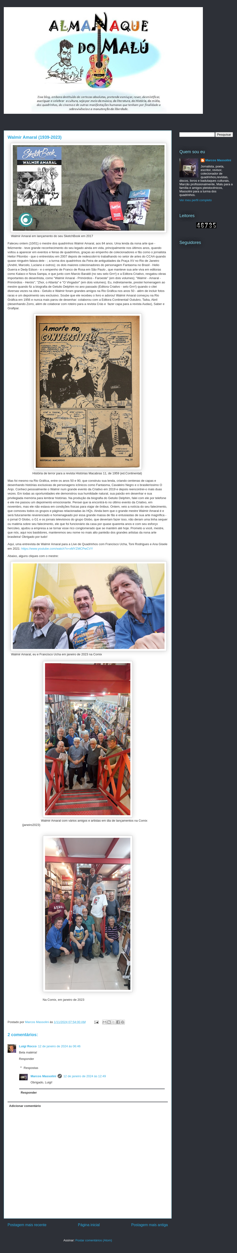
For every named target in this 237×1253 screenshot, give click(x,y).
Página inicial (89, 1225)
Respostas (31, 1068)
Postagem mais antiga (149, 1225)
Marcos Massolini (43, 1076)
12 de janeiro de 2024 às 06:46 (59, 1046)
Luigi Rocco (27, 1046)
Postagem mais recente (27, 1225)
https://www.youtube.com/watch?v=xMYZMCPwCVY (57, 548)
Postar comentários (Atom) (93, 1240)
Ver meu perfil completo (195, 200)
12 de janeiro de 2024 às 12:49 (84, 1076)
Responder (26, 1059)
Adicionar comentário (25, 1106)
